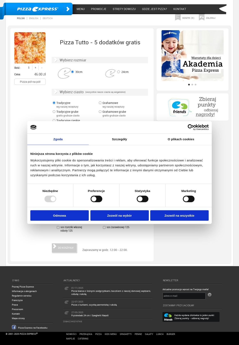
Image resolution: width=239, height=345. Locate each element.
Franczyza (17, 300)
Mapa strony (18, 318)
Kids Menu (111, 334)
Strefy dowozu (124, 9)
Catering (83, 338)
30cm (78, 72)
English (33, 18)
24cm (125, 72)
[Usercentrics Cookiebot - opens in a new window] (191, 127)
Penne (138, 334)
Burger (171, 334)
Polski (21, 18)
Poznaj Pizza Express (23, 286)
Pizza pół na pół (30, 81)
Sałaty (149, 334)
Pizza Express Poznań (39, 9)
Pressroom (17, 309)
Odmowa (59, 215)
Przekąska (86, 334)
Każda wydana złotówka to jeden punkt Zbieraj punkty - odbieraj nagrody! (194, 317)
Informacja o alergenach (24, 291)
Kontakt (179, 9)
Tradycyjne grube (73, 114)
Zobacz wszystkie (72, 321)
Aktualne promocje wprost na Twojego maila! (186, 289)
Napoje (70, 338)
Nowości (71, 334)
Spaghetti (126, 334)
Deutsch (48, 18)
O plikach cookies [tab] (181, 139)
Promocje (98, 9)
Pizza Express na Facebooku (32, 328)
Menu (81, 9)
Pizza (98, 334)
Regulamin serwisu (21, 295)
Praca (15, 305)
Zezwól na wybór (119, 215)
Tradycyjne (73, 105)
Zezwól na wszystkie (180, 215)
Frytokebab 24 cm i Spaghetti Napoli (90, 315)
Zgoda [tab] (58, 139)
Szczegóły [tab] (119, 139)
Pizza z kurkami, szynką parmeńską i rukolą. (94, 305)
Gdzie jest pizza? (154, 9)
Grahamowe (119, 105)
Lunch (160, 334)
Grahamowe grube (119, 114)
